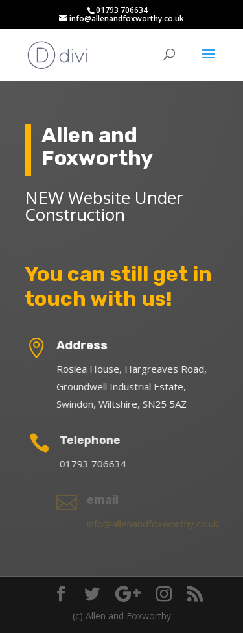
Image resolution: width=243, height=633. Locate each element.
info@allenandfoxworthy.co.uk (158, 523)
